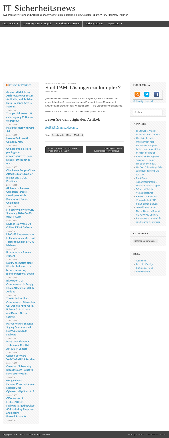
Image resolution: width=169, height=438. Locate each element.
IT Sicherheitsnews (39, 8)
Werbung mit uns (94, 23)
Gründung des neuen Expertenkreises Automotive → (108, 149)
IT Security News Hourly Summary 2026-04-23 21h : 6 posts (20, 213)
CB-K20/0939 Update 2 (147, 215)
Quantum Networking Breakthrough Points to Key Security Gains (19, 369)
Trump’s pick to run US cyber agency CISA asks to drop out (19, 117)
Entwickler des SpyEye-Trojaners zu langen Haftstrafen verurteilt (147, 160)
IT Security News (20, 85)
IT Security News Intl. (143, 101)
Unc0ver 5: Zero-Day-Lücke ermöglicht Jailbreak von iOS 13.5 (149, 171)
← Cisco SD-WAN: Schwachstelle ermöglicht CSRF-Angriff (62, 149)
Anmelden (141, 260)
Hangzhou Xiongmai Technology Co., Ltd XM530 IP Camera (17, 345)
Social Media (8, 23)
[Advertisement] (84, 54)
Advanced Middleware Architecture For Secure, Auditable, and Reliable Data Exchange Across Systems (20, 99)
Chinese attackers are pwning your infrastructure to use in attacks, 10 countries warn (19, 156)
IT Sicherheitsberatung (68, 23)
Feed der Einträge (144, 264)
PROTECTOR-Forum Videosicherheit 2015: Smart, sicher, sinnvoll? (147, 200)
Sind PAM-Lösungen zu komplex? (61, 127)
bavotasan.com (159, 435)
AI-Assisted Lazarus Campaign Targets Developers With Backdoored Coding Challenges (17, 195)
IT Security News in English (37, 23)
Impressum (113, 23)
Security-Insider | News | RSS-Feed (60, 83)
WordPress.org (143, 271)
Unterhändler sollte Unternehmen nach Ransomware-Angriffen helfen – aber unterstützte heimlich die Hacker (148, 145)
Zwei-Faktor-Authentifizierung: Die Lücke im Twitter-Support (148, 182)
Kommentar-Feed (144, 268)
